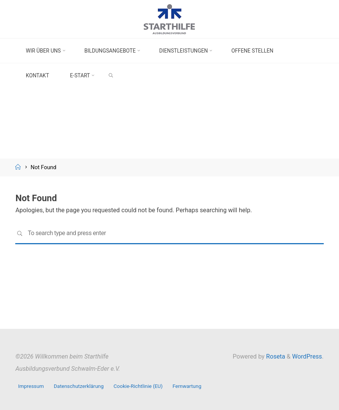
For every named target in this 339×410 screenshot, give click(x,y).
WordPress (307, 356)
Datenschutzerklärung (79, 386)
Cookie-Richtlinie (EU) (138, 386)
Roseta (275, 356)
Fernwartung (187, 386)
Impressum (31, 386)
